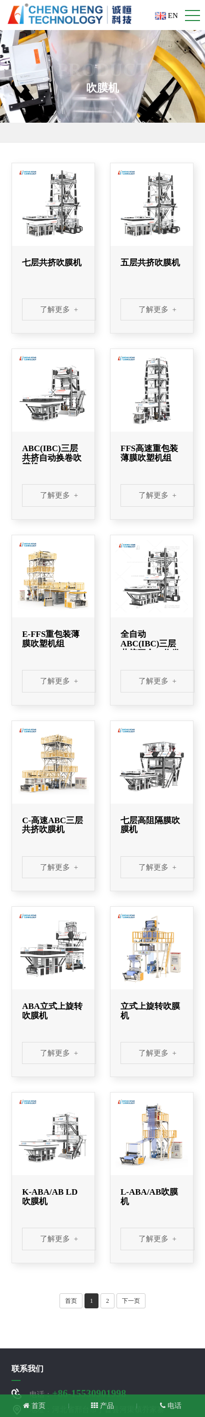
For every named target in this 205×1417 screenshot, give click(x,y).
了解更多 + (59, 309)
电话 (171, 1405)
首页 (71, 1300)
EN (166, 16)
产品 (102, 1405)
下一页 (131, 1300)
